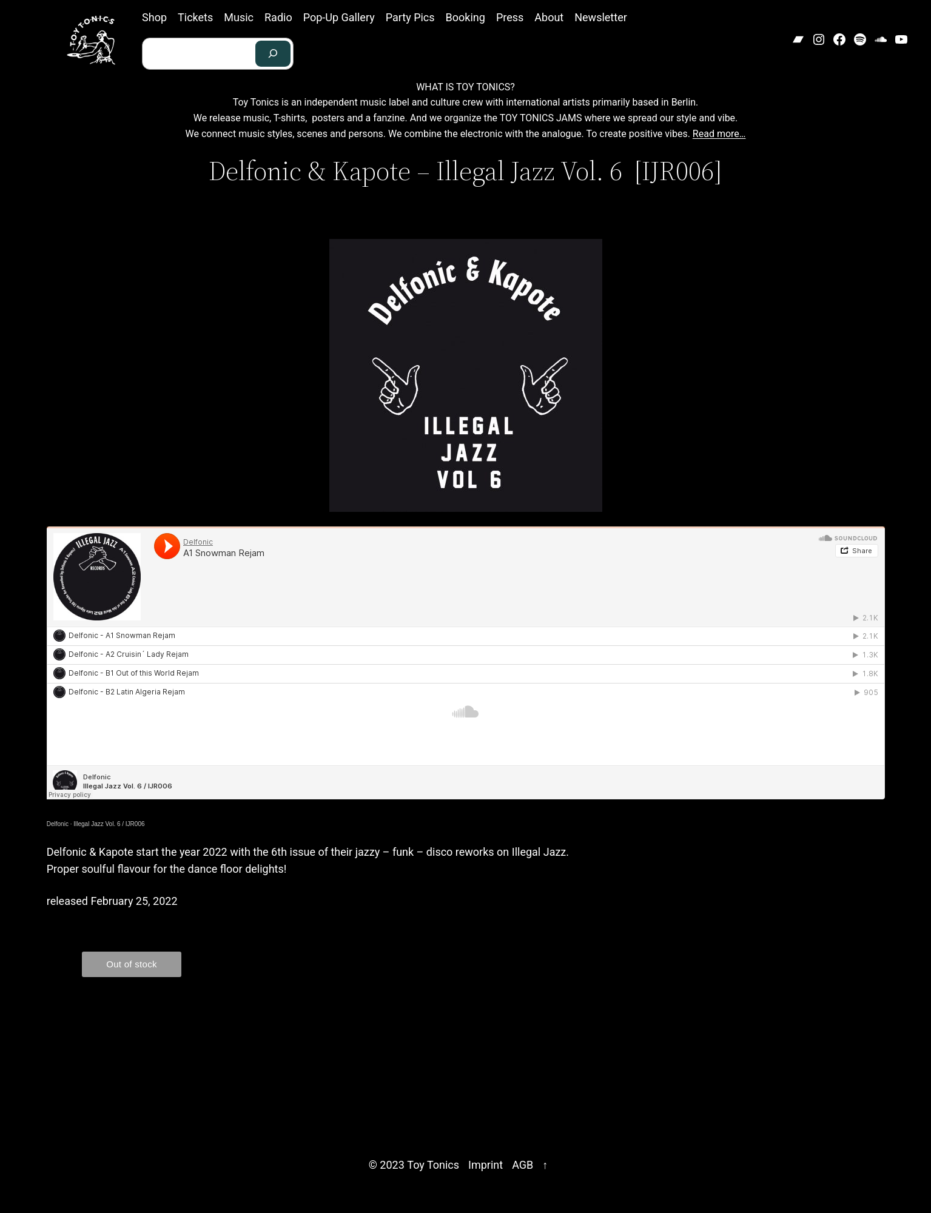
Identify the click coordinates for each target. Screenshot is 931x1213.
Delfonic (58, 824)
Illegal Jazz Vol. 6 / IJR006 (108, 824)
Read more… (719, 133)
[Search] (273, 54)
